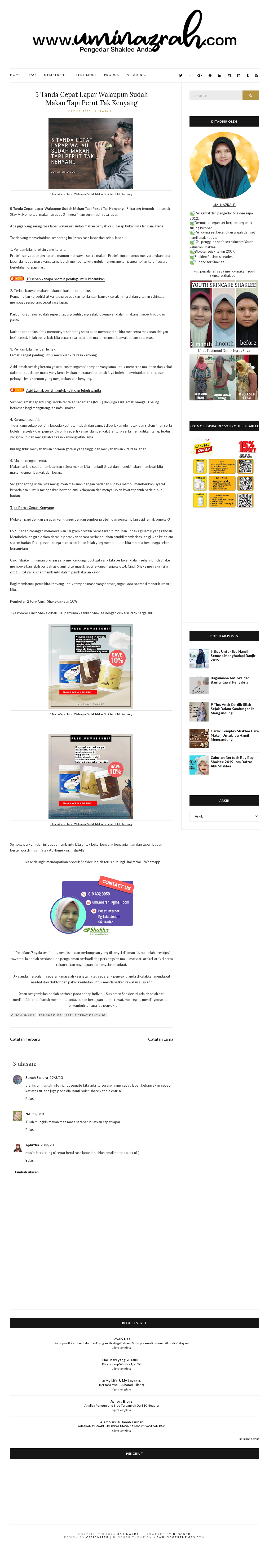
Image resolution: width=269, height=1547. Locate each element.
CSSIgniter (97, 1537)
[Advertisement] (224, 581)
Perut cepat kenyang (86, 1015)
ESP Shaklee (50, 1015)
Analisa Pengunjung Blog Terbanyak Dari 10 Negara (121, 1405)
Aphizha (32, 1145)
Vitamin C (136, 74)
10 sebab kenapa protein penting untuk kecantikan (65, 279)
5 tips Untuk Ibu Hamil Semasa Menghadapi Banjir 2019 (233, 655)
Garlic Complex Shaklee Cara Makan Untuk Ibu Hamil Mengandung (235, 735)
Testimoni (86, 74)
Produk (111, 74)
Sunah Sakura (36, 1077)
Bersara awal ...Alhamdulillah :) (121, 1385)
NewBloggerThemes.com (179, 1537)
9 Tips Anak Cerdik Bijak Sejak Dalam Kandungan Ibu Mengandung (234, 708)
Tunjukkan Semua (248, 1438)
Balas (29, 1098)
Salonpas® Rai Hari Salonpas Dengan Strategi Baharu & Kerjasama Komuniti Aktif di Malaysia (121, 1343)
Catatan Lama (160, 1039)
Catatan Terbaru (25, 1039)
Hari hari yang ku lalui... (121, 1360)
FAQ (32, 74)
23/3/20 (47, 1145)
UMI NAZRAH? (224, 205)
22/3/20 (56, 1077)
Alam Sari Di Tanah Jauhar (121, 1422)
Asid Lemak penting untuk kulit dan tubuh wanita (63, 390)
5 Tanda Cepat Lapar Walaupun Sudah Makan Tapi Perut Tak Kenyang (91, 98)
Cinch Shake (23, 1015)
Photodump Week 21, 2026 (121, 1364)
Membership (56, 74)
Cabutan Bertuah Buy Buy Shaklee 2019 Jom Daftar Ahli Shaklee (232, 761)
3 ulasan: (104, 111)
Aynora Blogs (122, 1401)
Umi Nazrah (129, 1534)
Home (15, 74)
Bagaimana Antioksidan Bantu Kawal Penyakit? (230, 680)
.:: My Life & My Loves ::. (121, 1381)
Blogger (182, 1534)
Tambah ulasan (26, 1172)
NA (27, 1114)
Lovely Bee (121, 1339)
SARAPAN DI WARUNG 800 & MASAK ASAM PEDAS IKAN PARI (121, 1426)
